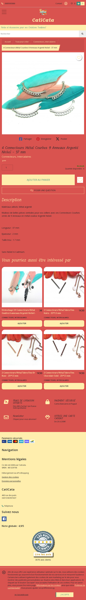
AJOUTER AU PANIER (38, 179)
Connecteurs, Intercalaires (16, 156)
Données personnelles (11, 481)
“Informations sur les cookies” (48, 585)
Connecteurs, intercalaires (44, 41)
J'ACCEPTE (65, 594)
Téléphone (7, 506)
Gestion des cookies (10, 477)
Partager (25, 139)
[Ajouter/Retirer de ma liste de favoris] (80, 180)
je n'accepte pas (21, 594)
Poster (61, 139)
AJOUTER (22, 323)
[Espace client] (65, 3)
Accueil (8, 41)
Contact (59, 3)
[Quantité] (7, 168)
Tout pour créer (22, 41)
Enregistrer (43, 139)
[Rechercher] (82, 33)
